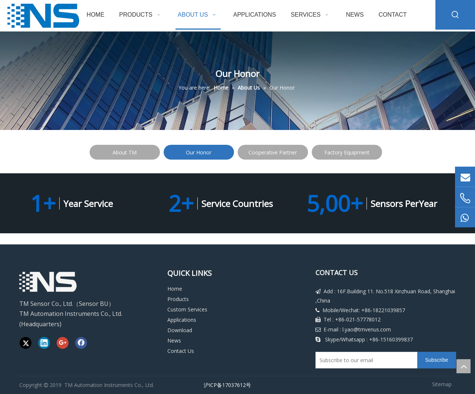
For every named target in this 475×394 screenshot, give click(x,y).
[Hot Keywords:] (455, 14)
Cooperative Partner (272, 152)
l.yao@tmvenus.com (366, 329)
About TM (125, 152)
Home (174, 288)
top (463, 366)
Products (178, 299)
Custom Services (187, 309)
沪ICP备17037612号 (226, 384)
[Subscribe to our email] (365, 360)
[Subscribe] (436, 360)
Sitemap (442, 384)
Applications (181, 319)
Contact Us (180, 350)
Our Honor (198, 152)
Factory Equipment (346, 152)
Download (179, 330)
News (174, 340)
